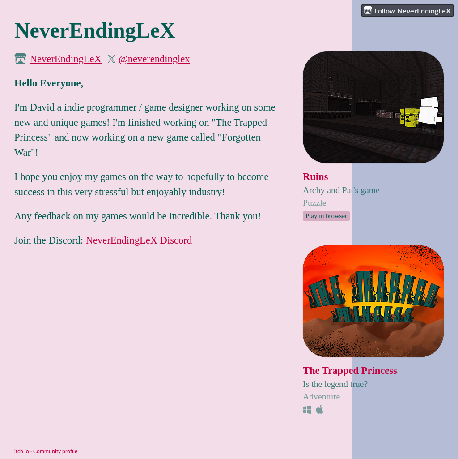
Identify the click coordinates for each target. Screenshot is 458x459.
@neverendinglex (154, 58)
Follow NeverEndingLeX (407, 10)
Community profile (55, 451)
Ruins (315, 176)
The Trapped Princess (350, 370)
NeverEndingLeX (66, 58)
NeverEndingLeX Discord (139, 240)
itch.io (21, 451)
